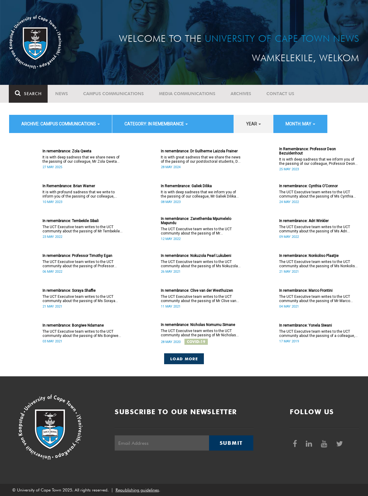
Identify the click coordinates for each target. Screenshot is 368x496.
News (62, 93)
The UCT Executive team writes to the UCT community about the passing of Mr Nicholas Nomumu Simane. (198, 333)
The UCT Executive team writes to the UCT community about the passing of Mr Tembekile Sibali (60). (81, 229)
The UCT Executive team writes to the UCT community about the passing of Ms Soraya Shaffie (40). (78, 299)
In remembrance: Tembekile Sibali (70, 221)
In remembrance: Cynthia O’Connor (308, 186)
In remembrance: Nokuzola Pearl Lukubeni (196, 256)
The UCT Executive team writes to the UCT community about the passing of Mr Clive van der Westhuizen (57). (198, 299)
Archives (241, 93)
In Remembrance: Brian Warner (68, 186)
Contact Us (281, 93)
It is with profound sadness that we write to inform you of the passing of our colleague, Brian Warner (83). (78, 194)
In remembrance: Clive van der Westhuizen (197, 290)
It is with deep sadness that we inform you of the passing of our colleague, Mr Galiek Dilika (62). (198, 194)
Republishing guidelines (137, 490)
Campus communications (113, 93)
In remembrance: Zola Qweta (66, 151)
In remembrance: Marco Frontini (306, 290)
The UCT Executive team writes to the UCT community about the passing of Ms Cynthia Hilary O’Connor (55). (316, 194)
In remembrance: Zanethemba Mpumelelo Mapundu (196, 221)
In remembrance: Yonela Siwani (305, 325)
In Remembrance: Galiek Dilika (186, 186)
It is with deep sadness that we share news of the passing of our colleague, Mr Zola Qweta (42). (81, 159)
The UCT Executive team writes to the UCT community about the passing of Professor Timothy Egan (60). (78, 264)
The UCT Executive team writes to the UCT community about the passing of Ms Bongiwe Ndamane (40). (80, 333)
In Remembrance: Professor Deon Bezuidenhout (307, 151)
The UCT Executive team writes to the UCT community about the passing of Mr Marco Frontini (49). (314, 299)
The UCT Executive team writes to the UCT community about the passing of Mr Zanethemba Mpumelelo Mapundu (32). (196, 231)
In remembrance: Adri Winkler (304, 221)
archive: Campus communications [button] (60, 124)
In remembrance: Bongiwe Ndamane (73, 325)
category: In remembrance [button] (156, 124)
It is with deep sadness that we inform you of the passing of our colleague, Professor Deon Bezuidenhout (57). (317, 161)
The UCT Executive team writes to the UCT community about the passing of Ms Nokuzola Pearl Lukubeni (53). (199, 264)
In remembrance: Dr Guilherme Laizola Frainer (199, 151)
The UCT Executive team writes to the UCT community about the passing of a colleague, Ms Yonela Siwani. (317, 333)
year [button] (253, 124)
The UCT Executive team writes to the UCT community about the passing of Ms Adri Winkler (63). (314, 229)
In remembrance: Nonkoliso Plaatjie (309, 256)
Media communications (187, 93)
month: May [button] (300, 124)
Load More (184, 358)
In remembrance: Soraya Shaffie (69, 290)
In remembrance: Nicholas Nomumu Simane (198, 325)
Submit (231, 443)
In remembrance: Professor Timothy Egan (77, 256)
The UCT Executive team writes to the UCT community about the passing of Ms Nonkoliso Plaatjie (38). (318, 264)
